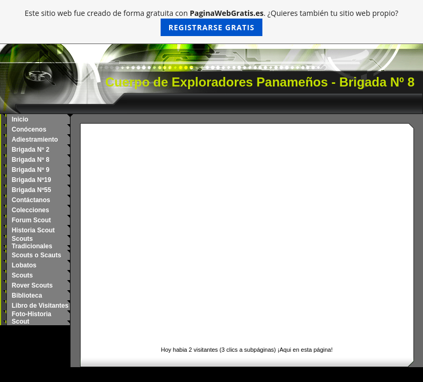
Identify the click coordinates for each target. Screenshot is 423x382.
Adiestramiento (35, 139)
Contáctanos (31, 200)
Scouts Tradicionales (32, 242)
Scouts (22, 275)
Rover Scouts (32, 285)
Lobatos (24, 265)
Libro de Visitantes (40, 305)
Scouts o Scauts (36, 255)
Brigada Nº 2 (30, 149)
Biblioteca (27, 295)
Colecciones (30, 210)
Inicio (20, 119)
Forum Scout (31, 220)
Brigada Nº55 (31, 190)
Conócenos (29, 129)
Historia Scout (33, 230)
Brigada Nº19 (31, 180)
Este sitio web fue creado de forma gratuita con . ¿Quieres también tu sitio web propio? (212, 22)
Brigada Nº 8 (30, 159)
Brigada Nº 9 (30, 169)
